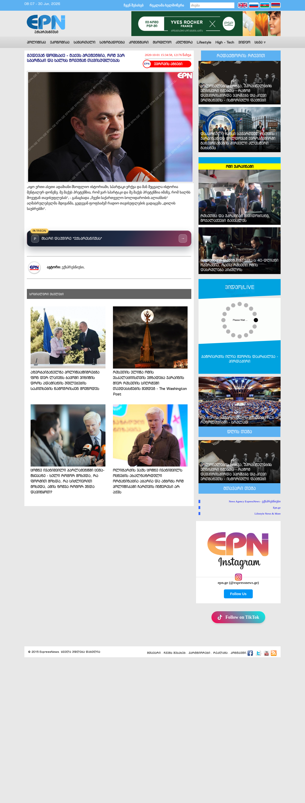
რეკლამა (220, 653)
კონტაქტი (238, 653)
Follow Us (238, 594)
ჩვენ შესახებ (134, 5)
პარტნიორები (199, 653)
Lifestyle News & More (267, 513)
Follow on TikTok (238, 617)
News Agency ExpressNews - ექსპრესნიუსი (255, 501)
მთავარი (154, 653)
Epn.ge (277, 507)
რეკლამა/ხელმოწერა (167, 5)
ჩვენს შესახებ (175, 653)
